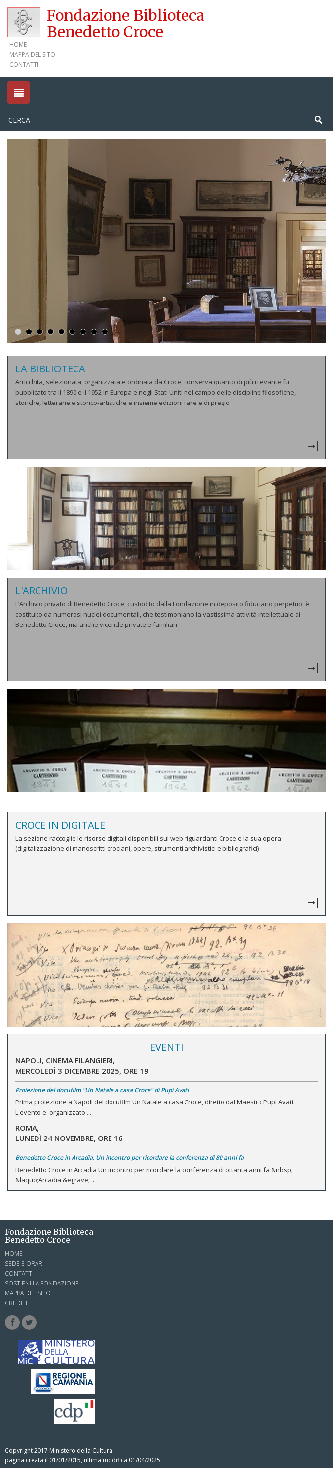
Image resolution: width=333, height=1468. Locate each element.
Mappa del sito (32, 54)
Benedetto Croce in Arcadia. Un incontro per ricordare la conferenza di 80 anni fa (129, 1157)
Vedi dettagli (166, 407)
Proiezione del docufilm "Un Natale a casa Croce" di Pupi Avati (102, 1090)
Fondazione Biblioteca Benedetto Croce (125, 23)
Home (18, 44)
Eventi (167, 1047)
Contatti (23, 64)
